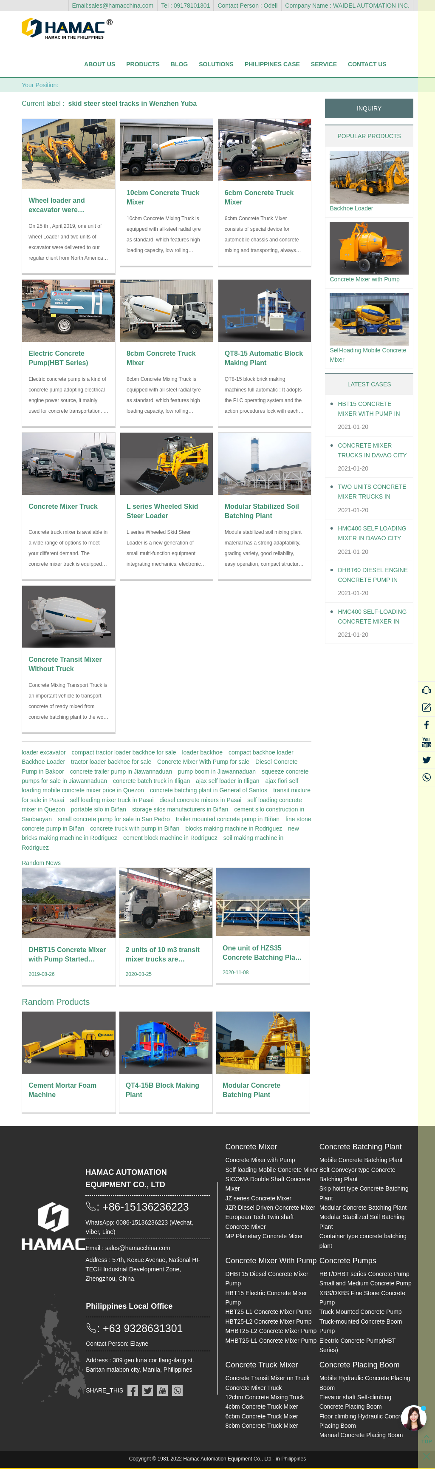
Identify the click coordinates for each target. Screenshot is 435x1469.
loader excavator (44, 752)
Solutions (216, 64)
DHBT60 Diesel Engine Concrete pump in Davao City (373, 592)
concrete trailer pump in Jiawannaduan (121, 771)
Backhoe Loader (43, 761)
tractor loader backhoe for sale (111, 761)
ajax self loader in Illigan (227, 780)
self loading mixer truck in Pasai (112, 800)
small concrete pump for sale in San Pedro (114, 819)
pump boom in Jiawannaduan (217, 771)
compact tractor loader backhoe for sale (124, 752)
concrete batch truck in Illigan (151, 780)
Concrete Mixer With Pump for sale (203, 761)
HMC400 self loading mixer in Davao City (369, 550)
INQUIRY (369, 108)
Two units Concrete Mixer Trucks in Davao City (368, 509)
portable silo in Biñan (98, 809)
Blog (179, 64)
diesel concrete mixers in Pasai (200, 800)
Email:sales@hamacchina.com (113, 5)
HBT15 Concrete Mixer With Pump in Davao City (369, 426)
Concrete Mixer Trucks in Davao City (368, 467)
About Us (99, 64)
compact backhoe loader (261, 752)
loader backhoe (202, 752)
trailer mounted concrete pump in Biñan (228, 819)
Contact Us (367, 64)
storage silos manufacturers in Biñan (180, 809)
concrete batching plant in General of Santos (208, 790)
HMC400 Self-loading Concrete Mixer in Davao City (373, 633)
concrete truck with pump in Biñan (134, 828)
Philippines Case (272, 64)
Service (324, 64)
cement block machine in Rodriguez (170, 837)
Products (143, 64)
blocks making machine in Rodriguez (233, 828)
